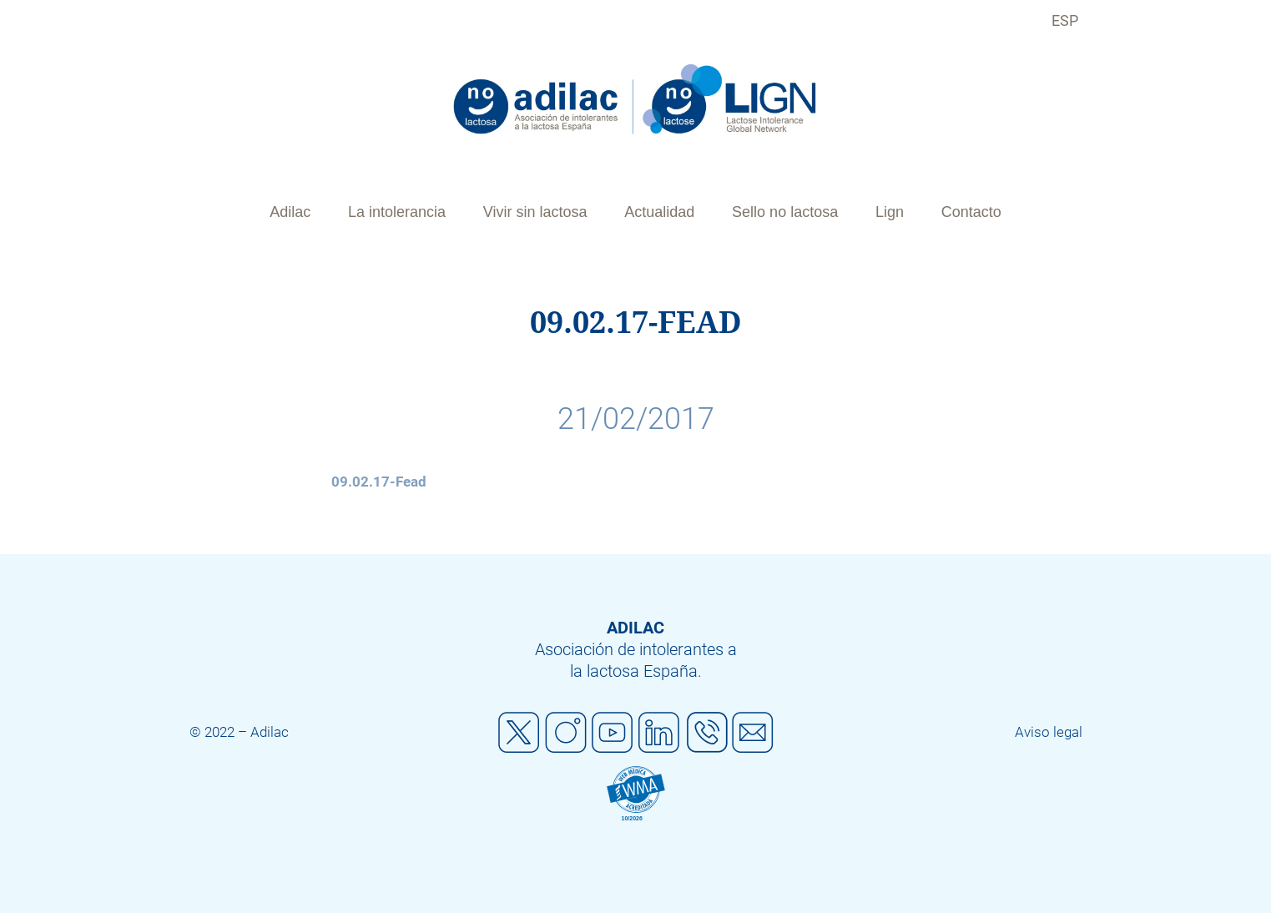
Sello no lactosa (785, 212)
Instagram (566, 733)
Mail (752, 733)
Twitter (519, 733)
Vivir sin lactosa (535, 212)
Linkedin (659, 733)
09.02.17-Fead (378, 481)
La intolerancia (397, 212)
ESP (1065, 20)
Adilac (290, 212)
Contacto (971, 212)
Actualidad (659, 212)
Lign (889, 212)
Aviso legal (1048, 732)
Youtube (612, 733)
